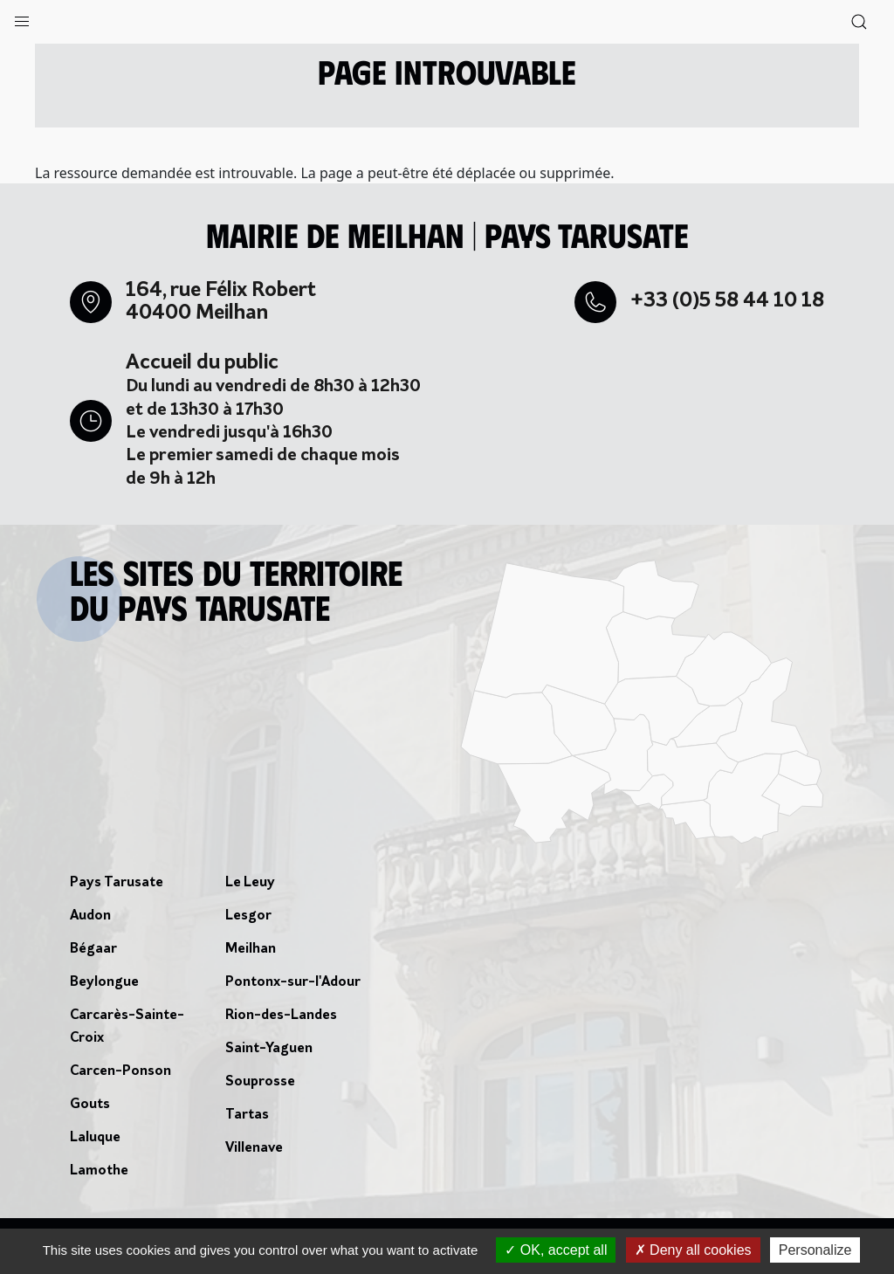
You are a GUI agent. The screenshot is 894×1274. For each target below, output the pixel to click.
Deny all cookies (693, 1250)
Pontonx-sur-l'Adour (293, 982)
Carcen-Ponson (120, 1071)
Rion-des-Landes (281, 1016)
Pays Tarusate (116, 883)
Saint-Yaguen (269, 1049)
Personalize (815, 1250)
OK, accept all (556, 1250)
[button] (22, 17)
